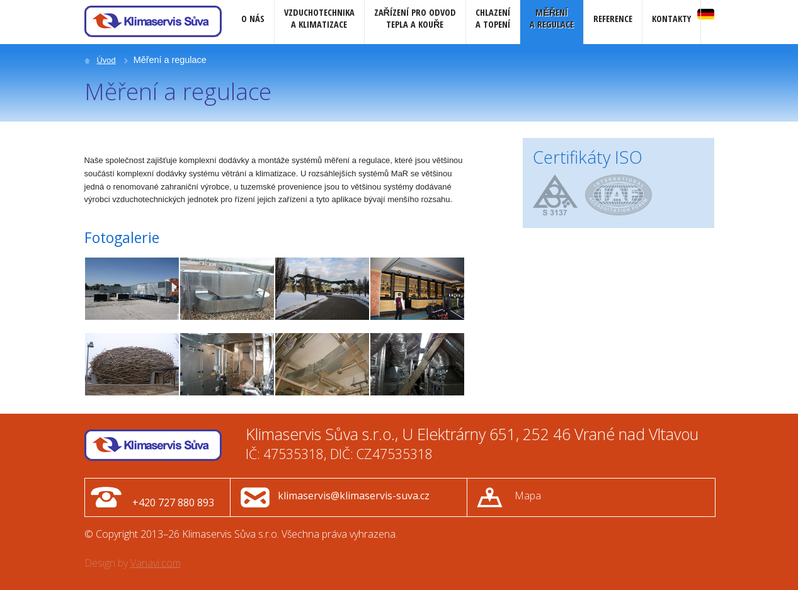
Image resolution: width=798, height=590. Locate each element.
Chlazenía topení (493, 18)
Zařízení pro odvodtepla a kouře (415, 18)
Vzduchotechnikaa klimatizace (319, 18)
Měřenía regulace (552, 18)
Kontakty (671, 19)
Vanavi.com (155, 563)
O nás (253, 19)
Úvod (106, 60)
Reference (612, 19)
